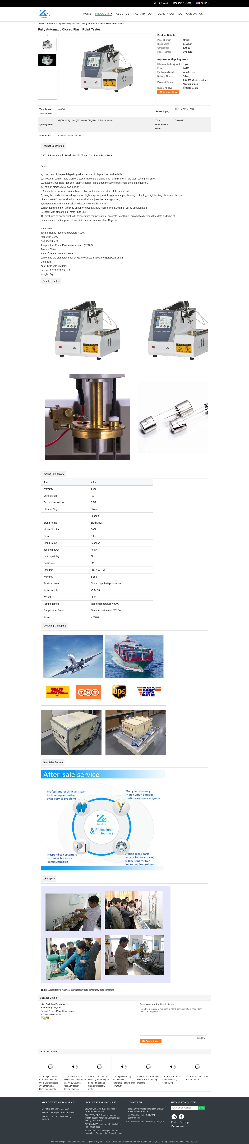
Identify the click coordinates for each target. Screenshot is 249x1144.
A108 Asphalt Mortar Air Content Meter (197, 1078)
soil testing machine (100, 1102)
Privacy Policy (56, 1142)
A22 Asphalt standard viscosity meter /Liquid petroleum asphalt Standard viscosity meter (98, 1082)
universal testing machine (58, 990)
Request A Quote (182, 3)
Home (87, 13)
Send (201, 1107)
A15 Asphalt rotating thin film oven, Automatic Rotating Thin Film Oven (124, 1081)
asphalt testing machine (69, 23)
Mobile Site (177, 1126)
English (205, 2)
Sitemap (184, 1122)
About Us (122, 13)
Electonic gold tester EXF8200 (55, 1109)
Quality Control (170, 13)
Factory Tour (143, 13)
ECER (196, 1142)
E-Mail (174, 1122)
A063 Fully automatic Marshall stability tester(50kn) (171, 1079)
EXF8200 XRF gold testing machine (58, 1112)
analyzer (135, 1102)
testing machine (106, 990)
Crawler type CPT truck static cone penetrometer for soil (101, 1110)
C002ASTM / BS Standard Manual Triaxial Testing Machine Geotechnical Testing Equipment (102, 1118)
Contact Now (170, 92)
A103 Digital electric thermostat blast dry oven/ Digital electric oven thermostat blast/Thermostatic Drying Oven (48, 1084)
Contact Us (194, 13)
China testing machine (74, 1142)
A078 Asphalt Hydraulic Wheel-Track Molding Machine (148, 1079)
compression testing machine (84, 990)
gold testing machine (58, 1102)
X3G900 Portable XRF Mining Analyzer (146, 1121)
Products (102, 13)
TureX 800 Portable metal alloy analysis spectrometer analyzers (146, 1110)
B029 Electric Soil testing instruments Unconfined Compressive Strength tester (103, 1131)
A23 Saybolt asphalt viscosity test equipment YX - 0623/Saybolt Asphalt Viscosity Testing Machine (75, 1082)
